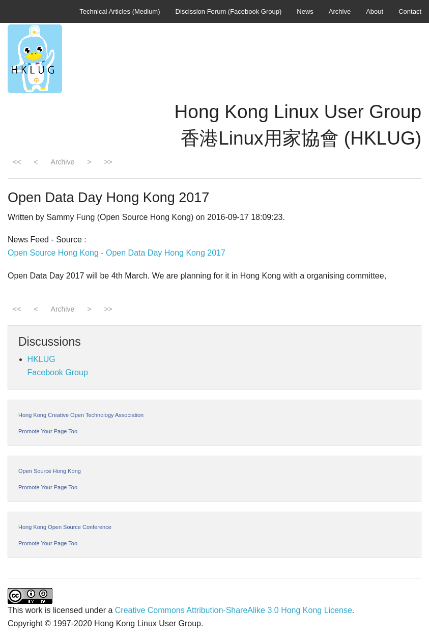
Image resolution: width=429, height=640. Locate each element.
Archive (340, 11)
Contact (409, 11)
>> (108, 162)
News (305, 11)
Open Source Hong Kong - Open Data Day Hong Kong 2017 (116, 252)
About (374, 11)
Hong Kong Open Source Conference (64, 527)
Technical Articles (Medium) (119, 11)
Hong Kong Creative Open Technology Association (81, 415)
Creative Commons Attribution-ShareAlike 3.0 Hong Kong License (233, 610)
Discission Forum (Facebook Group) (229, 11)
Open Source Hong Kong (49, 471)
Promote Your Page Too (47, 431)
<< (17, 162)
